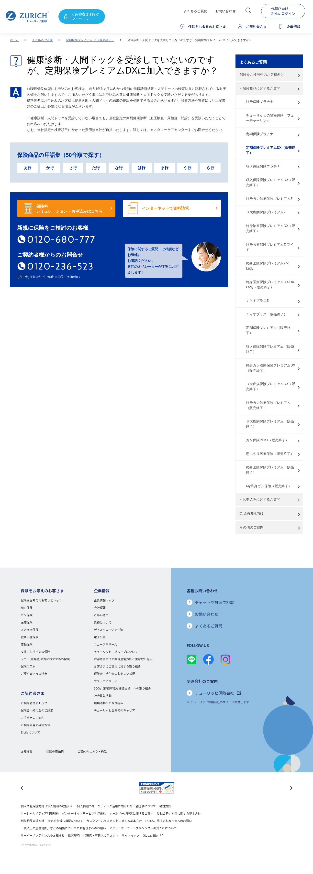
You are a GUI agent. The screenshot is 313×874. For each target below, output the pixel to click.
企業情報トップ (104, 600)
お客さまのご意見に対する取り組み (117, 666)
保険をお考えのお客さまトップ (41, 600)
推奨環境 (74, 835)
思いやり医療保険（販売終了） (270, 454)
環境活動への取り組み (108, 703)
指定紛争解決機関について (65, 821)
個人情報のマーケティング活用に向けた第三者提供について (116, 806)
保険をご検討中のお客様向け (262, 74)
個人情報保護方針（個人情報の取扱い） (47, 806)
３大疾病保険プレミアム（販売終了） (270, 423)
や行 (187, 168)
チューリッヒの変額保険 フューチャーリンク (270, 117)
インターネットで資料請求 (165, 208)
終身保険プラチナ (259, 102)
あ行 (27, 168)
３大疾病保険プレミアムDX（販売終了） (270, 386)
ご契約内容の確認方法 (35, 725)
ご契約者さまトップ (34, 703)
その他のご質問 (252, 527)
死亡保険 (27, 607)
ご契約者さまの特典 (34, 673)
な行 (119, 168)
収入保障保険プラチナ (263, 166)
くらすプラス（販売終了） (266, 314)
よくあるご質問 (195, 11)
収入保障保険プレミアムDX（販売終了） (270, 182)
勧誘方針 (165, 806)
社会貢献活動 (103, 695)
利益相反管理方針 (32, 821)
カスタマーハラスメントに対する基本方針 (114, 821)
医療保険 (27, 622)
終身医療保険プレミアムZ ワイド (269, 247)
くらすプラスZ (257, 300)
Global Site (153, 835)
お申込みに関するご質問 (261, 499)
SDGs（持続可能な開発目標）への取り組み (122, 688)
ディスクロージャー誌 (108, 629)
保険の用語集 (55, 751)
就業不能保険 (29, 637)
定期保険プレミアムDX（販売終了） (90, 40)
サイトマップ (130, 835)
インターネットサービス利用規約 (84, 813)
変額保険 (27, 644)
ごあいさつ (101, 615)
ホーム (14, 40)
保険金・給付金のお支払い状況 (114, 673)
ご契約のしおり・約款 (92, 751)
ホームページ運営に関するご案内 (131, 813)
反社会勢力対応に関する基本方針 (179, 813)
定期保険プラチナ (259, 134)
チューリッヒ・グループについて (116, 651)
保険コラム (28, 666)
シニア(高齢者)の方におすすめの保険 (45, 659)
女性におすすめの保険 (35, 651)
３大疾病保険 (29, 629)
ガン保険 (27, 615)
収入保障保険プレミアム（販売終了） (270, 349)
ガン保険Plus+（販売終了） (267, 440)
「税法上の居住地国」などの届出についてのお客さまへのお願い (63, 828)
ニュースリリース (105, 644)
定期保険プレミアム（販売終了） (268, 330)
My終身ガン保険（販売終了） (269, 486)
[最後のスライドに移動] (22, 788)
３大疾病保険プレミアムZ (266, 212)
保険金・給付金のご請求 (37, 710)
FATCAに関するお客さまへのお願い (168, 821)
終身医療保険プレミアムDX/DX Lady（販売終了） (270, 284)
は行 (141, 168)
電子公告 (100, 637)
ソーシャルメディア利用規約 (40, 813)
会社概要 (100, 607)
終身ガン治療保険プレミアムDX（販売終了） (270, 367)
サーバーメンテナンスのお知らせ (43, 835)
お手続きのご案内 (32, 717)
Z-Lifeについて (30, 732)
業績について (103, 622)
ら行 (210, 168)
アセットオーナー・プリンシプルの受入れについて (143, 828)
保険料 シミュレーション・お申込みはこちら (69, 208)
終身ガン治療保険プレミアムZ (269, 199)
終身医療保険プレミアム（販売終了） (270, 469)
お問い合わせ (225, 11)
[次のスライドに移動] (291, 788)
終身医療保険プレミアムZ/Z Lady (267, 265)
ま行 (164, 168)
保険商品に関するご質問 (261, 88)
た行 (96, 168)
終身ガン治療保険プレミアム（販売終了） (268, 405)
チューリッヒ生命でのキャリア (114, 710)
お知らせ (27, 751)
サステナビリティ (105, 681)
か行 (50, 168)
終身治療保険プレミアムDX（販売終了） (270, 228)
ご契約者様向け (252, 513)
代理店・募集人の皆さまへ (100, 835)
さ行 (73, 168)
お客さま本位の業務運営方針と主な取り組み (123, 659)
